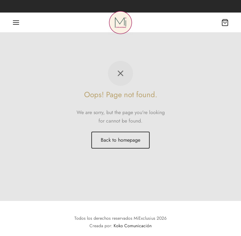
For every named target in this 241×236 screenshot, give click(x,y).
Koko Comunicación (133, 226)
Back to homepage (120, 140)
